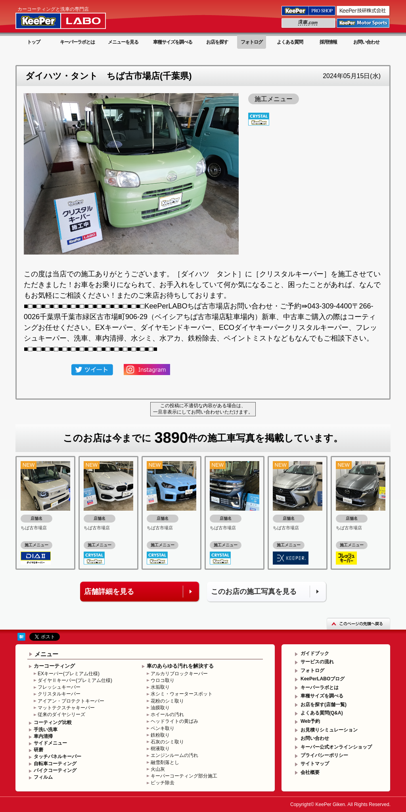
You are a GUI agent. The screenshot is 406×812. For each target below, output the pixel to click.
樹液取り (160, 748)
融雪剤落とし (165, 762)
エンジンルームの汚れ (174, 755)
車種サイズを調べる (172, 42)
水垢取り (160, 687)
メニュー (46, 654)
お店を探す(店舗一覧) (324, 704)
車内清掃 (43, 736)
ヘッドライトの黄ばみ (174, 721)
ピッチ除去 (162, 782)
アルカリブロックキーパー (179, 673)
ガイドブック (315, 653)
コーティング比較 (53, 722)
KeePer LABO (71, 17)
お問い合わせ (366, 42)
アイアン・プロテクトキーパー (71, 701)
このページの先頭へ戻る (358, 623)
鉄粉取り (160, 735)
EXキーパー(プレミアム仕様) (69, 673)
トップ (33, 42)
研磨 (38, 750)
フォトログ (251, 42)
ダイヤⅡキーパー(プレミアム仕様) (75, 680)
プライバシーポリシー (324, 755)
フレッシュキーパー (59, 687)
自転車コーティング (55, 763)
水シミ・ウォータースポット (182, 694)
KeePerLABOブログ (323, 679)
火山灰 (158, 769)
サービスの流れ (317, 662)
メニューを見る (123, 42)
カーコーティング (54, 666)
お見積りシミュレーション (329, 730)
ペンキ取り (162, 728)
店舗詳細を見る (109, 592)
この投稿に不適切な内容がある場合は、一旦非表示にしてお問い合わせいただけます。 (203, 409)
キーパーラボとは (77, 42)
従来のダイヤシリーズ (61, 714)
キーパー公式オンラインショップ (336, 747)
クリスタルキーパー (59, 694)
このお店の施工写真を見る (254, 592)
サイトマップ (315, 763)
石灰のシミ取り (167, 742)
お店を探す (217, 42)
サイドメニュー (50, 743)
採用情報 (328, 42)
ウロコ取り (162, 680)
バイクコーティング (55, 770)
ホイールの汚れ (167, 714)
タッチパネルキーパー (57, 756)
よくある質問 (290, 42)
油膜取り (160, 707)
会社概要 (310, 772)
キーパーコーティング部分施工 (184, 776)
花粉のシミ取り (167, 701)
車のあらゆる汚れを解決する (180, 666)
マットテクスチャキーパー (66, 707)
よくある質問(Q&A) (322, 713)
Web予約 (310, 721)
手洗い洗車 (45, 729)
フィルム (43, 777)
